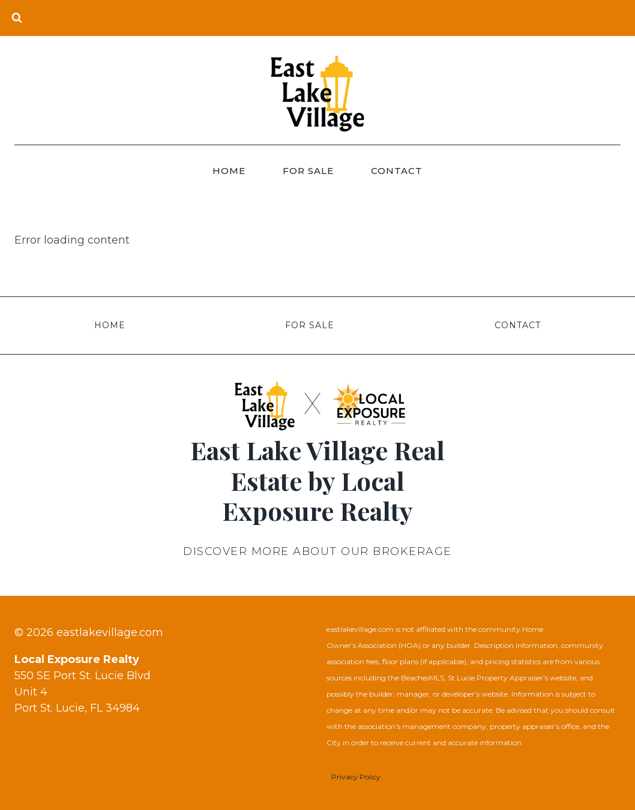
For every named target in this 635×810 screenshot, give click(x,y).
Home (228, 170)
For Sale (308, 170)
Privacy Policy (356, 776)
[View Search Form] (17, 18)
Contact (397, 170)
